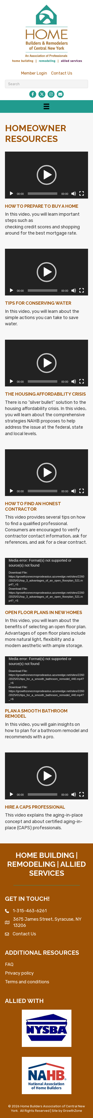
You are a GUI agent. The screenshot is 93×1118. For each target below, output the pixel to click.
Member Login (34, 73)
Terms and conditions (27, 982)
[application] (46, 175)
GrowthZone (72, 1111)
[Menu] (46, 106)
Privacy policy (19, 973)
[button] (47, 175)
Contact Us (61, 73)
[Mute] (73, 193)
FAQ (9, 964)
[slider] (43, 193)
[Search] (46, 84)
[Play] (11, 193)
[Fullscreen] (81, 193)
